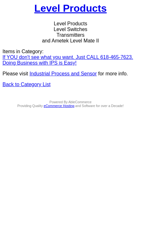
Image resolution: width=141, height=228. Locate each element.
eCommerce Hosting (59, 106)
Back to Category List (26, 84)
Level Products (70, 8)
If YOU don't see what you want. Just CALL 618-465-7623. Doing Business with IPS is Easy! (68, 60)
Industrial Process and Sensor (63, 73)
